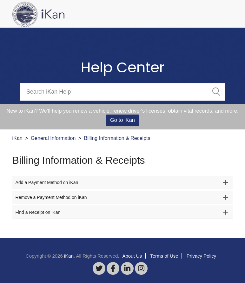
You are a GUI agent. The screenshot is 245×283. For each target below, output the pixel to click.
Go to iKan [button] (122, 120)
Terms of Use (164, 256)
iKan (17, 138)
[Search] (122, 92)
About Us (132, 256)
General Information (53, 138)
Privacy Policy (201, 256)
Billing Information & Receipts (117, 138)
